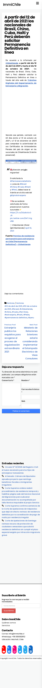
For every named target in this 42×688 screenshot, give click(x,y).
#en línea (23, 312)
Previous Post (10, 325)
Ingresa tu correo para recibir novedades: (15, 600)
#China (13, 187)
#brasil (15, 309)
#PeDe (26, 314)
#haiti (20, 314)
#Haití (28, 187)
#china (7, 312)
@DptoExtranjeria (18, 195)
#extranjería (10, 314)
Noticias (11, 303)
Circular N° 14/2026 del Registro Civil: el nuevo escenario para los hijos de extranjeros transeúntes (20, 470)
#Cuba (21, 187)
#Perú (14, 189)
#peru (31, 317)
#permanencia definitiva (15, 317)
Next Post (34, 325)
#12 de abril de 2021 (13, 306)
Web (23, 401)
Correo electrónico (30, 390)
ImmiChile (12, 4)
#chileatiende (25, 309)
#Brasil (23, 184)
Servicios (6, 625)
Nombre (25, 380)
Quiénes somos (9, 622)
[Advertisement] (21, 109)
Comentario (8, 380)
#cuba (15, 312)
